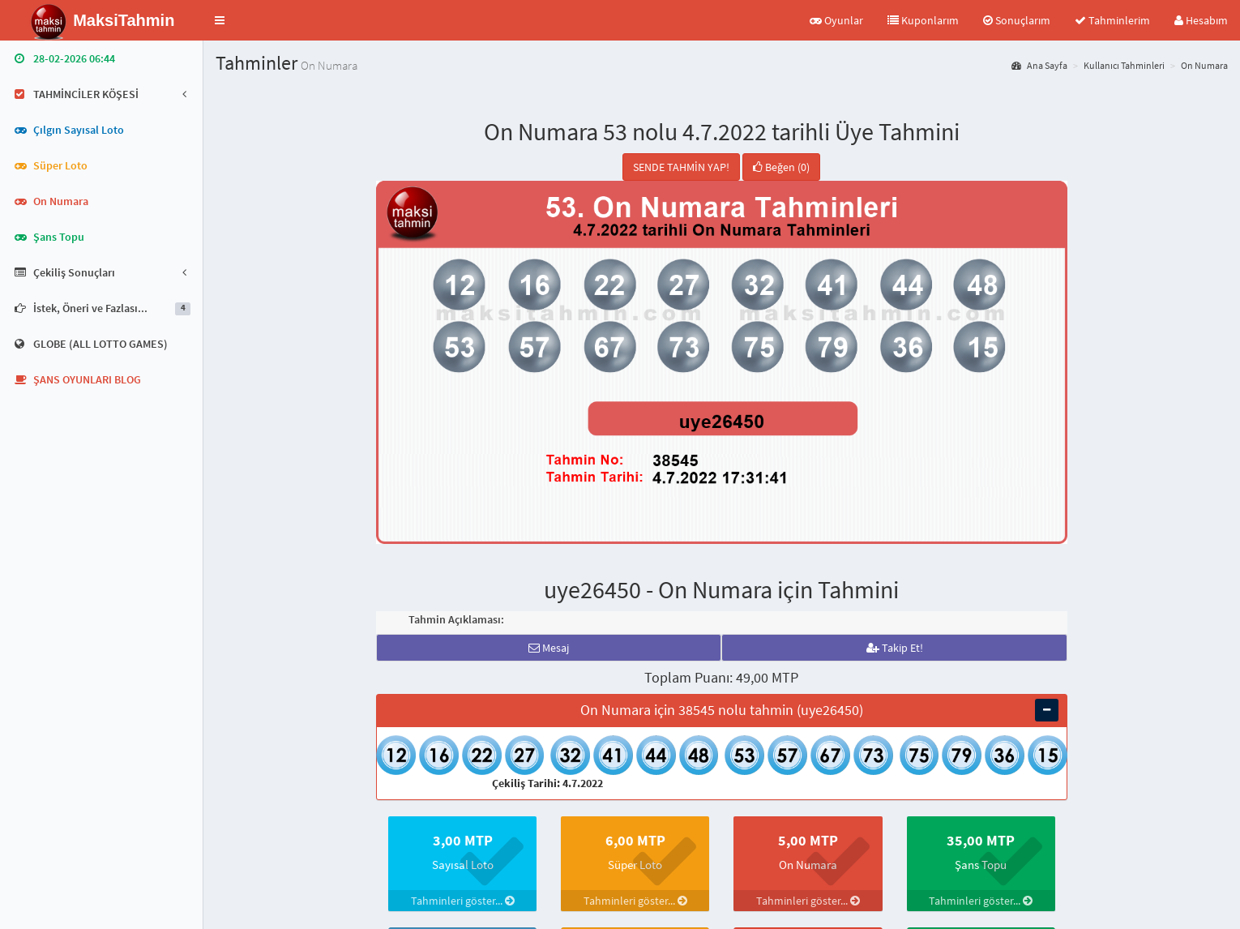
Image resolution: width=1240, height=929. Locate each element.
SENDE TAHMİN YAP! (681, 167)
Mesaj (548, 647)
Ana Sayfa (1039, 65)
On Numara (1204, 65)
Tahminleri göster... (463, 900)
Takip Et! (894, 647)
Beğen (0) (781, 167)
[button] (220, 20)
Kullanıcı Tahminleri (1124, 65)
